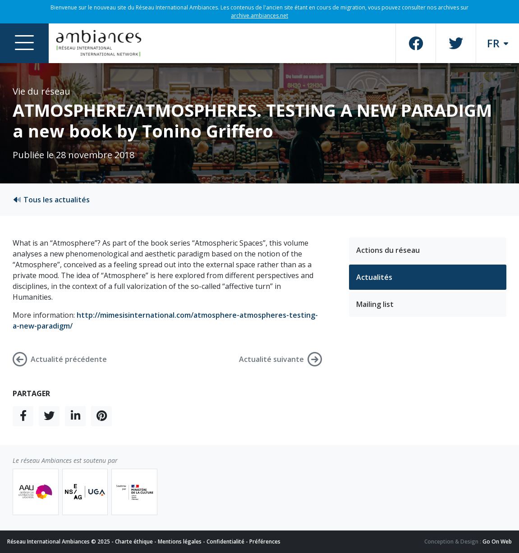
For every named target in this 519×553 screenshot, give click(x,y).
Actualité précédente (60, 359)
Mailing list (375, 304)
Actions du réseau (388, 250)
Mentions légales (180, 541)
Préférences (264, 541)
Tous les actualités (51, 200)
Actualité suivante (280, 359)
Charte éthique (134, 541)
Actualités (374, 277)
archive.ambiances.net (259, 15)
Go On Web (497, 541)
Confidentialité (225, 541)
